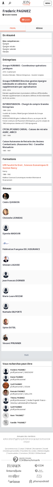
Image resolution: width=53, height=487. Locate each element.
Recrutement (37, 449)
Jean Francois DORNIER (14, 280)
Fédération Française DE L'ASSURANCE (21, 249)
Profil (13, 28)
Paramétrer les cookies (28, 451)
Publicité (28, 449)
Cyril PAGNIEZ (16, 384)
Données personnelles (11, 451)
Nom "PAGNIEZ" (17, 415)
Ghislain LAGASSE (11, 264)
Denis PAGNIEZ (16, 377)
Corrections (24, 453)
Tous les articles (12, 453)
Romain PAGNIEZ (17, 391)
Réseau (39, 28)
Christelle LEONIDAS (12, 217)
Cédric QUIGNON (11, 202)
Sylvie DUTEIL (9, 327)
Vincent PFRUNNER (12, 343)
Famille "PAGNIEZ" (18, 422)
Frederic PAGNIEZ (17, 370)
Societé (45, 449)
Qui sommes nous (11, 449)
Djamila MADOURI (11, 233)
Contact (21, 449)
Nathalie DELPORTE (12, 311)
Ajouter (27, 19)
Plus (26, 355)
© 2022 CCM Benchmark (37, 453)
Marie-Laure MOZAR (13, 296)
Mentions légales (43, 451)
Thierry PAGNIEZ (17, 397)
